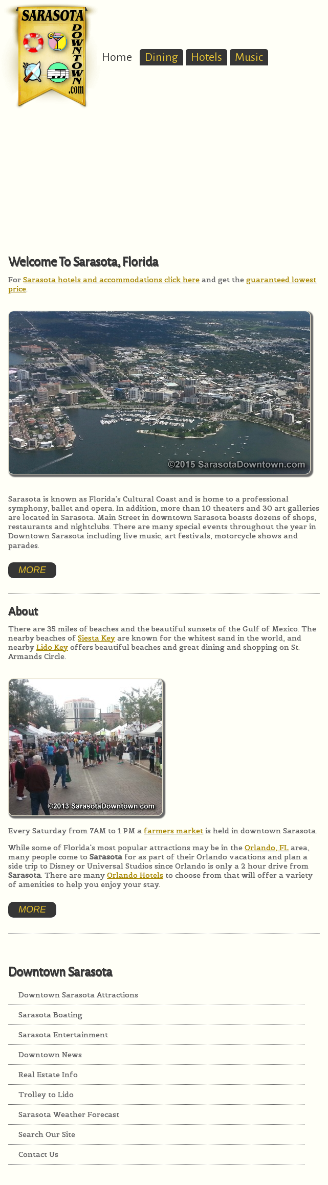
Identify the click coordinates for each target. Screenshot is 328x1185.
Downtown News (50, 1054)
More (32, 570)
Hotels (206, 57)
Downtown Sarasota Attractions (78, 994)
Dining (161, 57)
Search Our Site (46, 1134)
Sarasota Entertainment (63, 1034)
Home (117, 57)
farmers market (173, 830)
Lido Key (52, 647)
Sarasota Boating (50, 1014)
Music (249, 57)
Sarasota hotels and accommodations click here (111, 279)
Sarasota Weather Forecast (68, 1114)
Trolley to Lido (46, 1094)
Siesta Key (96, 638)
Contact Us (38, 1154)
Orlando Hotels (135, 875)
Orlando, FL (267, 847)
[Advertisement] (164, 182)
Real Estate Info (48, 1074)
